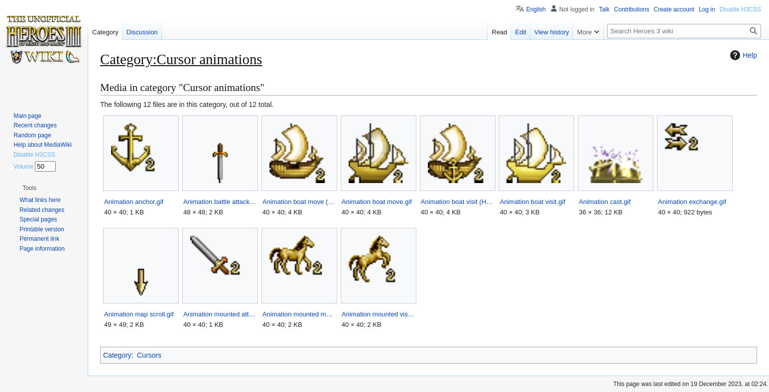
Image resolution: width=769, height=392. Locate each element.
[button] (29, 188)
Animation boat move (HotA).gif (299, 201)
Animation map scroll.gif (139, 314)
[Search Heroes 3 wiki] (684, 31)
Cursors (149, 355)
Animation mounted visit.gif (378, 314)
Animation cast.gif (605, 201)
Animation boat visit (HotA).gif (457, 201)
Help (742, 55)
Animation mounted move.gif (299, 314)
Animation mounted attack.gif (219, 314)
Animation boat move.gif (377, 201)
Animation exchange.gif (692, 201)
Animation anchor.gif (133, 201)
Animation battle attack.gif (219, 201)
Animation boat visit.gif (532, 201)
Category (117, 355)
